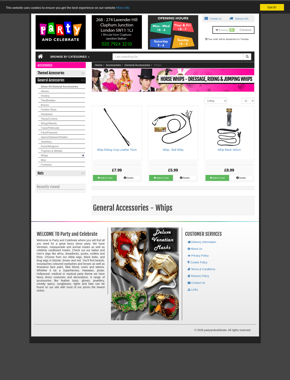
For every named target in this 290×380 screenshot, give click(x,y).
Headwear (47, 113)
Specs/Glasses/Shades (54, 136)
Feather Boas (48, 108)
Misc (43, 159)
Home (98, 64)
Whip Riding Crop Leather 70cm (117, 148)
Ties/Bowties (48, 99)
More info (123, 6)
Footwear (46, 163)
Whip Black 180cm (229, 148)
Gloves (45, 90)
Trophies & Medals (51, 149)
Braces (45, 103)
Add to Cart (105, 177)
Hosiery (45, 94)
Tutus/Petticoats (50, 126)
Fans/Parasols (49, 131)
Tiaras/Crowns (49, 117)
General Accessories (137, 64)
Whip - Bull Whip (173, 148)
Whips (44, 154)
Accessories (113, 64)
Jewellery (46, 140)
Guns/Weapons (50, 145)
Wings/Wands (49, 122)
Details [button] (129, 177)
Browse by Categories (69, 55)
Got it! (272, 6)
